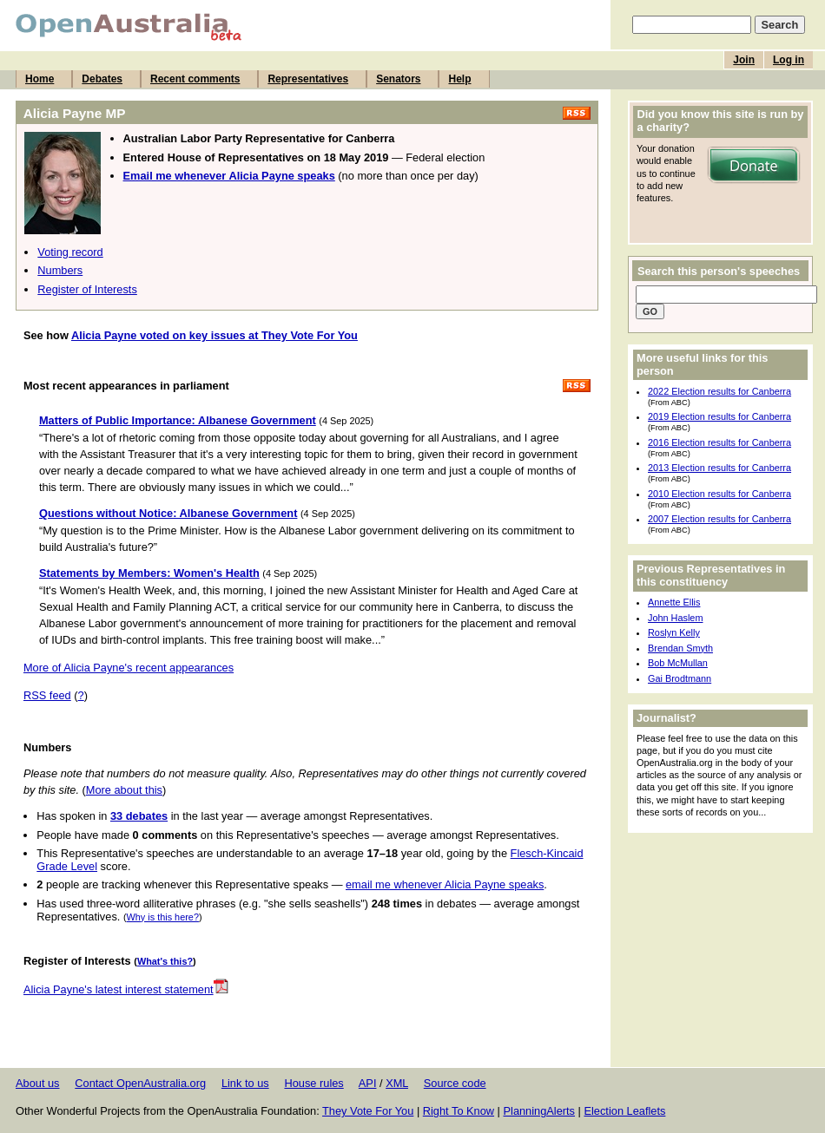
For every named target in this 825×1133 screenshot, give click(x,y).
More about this (124, 789)
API (368, 1083)
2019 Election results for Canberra (719, 416)
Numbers (59, 270)
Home (39, 79)
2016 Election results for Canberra (719, 442)
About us (38, 1083)
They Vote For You (367, 1110)
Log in (788, 60)
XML (397, 1083)
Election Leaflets (624, 1110)
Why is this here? (163, 917)
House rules (313, 1083)
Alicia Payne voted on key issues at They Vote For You (214, 335)
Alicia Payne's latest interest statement (125, 989)
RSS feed (47, 695)
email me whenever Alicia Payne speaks (445, 884)
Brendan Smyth (680, 648)
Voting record (69, 252)
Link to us (245, 1083)
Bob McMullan (678, 663)
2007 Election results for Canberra (719, 519)
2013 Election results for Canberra (719, 467)
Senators (398, 79)
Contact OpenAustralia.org (140, 1083)
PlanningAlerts (540, 1110)
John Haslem (675, 617)
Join (744, 60)
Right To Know (458, 1110)
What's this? (165, 961)
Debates (102, 79)
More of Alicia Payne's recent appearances (128, 667)
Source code (455, 1083)
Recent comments (195, 79)
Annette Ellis (674, 602)
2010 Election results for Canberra (719, 493)
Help (459, 79)
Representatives (307, 79)
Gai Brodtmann (679, 678)
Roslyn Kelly (674, 632)
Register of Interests (87, 289)
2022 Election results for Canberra (719, 391)
